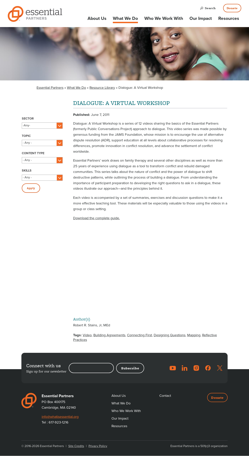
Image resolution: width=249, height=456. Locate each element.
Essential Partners (50, 87)
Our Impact (200, 18)
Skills (27, 171)
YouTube (173, 368)
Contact (165, 395)
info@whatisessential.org (60, 417)
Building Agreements (109, 335)
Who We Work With (163, 18)
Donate (232, 8)
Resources (228, 18)
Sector (28, 119)
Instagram (196, 368)
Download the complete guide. (96, 218)
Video (87, 335)
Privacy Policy (98, 446)
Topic (26, 136)
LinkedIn (184, 368)
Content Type (33, 153)
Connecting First (139, 335)
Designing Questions (169, 335)
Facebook (208, 368)
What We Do (125, 18)
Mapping (193, 335)
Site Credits (76, 446)
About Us (97, 18)
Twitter (220, 368)
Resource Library (102, 87)
